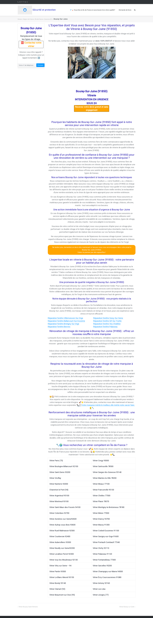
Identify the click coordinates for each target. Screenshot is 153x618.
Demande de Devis (125, 10)
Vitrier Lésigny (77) (101, 595)
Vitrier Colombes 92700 (59, 513)
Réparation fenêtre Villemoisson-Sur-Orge (65, 318)
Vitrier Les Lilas (99, 589)
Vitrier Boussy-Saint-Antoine (28, 607)
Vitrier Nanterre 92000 (58, 484)
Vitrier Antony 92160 (101, 583)
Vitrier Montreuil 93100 (59, 501)
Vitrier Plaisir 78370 (101, 501)
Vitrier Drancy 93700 (101, 519)
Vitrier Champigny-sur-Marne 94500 (108, 571)
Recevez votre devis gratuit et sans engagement (91, 108)
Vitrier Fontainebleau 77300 (104, 560)
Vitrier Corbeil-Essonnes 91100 (106, 530)
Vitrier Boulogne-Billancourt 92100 (63, 466)
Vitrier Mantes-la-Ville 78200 (104, 478)
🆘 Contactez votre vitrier (31, 44)
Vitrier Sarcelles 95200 (102, 566)
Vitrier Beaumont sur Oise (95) (62, 595)
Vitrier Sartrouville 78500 (103, 466)
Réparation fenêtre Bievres (59, 327)
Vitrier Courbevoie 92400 (59, 536)
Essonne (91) (48, 19)
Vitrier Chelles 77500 (101, 495)
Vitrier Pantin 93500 (57, 571)
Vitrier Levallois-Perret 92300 (61, 554)
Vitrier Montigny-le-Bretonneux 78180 (108, 507)
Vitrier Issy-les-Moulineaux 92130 (63, 560)
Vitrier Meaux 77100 (101, 484)
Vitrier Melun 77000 (101, 513)
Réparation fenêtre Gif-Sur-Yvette (107, 321)
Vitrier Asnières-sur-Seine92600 (62, 519)
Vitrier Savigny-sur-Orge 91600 (106, 536)
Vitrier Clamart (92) (57, 589)
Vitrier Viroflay (55, 478)
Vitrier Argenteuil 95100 (59, 495)
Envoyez (40, 65)
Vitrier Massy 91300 (101, 525)
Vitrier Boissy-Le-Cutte (126, 607)
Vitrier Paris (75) (56, 460)
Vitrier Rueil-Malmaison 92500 (62, 530)
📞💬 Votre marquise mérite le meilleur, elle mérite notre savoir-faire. (106, 405)
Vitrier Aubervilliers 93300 (60, 542)
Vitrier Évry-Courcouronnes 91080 (107, 577)
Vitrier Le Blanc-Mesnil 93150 (61, 577)
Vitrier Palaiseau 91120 (102, 554)
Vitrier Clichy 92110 (101, 548)
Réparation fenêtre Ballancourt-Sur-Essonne (66, 321)
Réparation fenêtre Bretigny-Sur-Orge (63, 324)
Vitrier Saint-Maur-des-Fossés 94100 (64, 507)
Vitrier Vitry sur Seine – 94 (60, 566)
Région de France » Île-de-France (33, 19)
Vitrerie (20, 19)
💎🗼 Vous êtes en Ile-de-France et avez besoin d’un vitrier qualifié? (92, 10)
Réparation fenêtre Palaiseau (105, 327)
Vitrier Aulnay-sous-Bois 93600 (62, 525)
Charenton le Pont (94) (58, 490)
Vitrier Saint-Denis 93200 (59, 472)
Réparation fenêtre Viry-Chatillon (107, 324)
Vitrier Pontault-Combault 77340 (106, 542)
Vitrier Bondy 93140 (57, 583)
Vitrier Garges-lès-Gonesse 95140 (107, 472)
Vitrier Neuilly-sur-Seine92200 (62, 548)
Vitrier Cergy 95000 (101, 460)
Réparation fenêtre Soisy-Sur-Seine (108, 318)
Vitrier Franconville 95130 (103, 490)
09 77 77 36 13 (23, 2)
